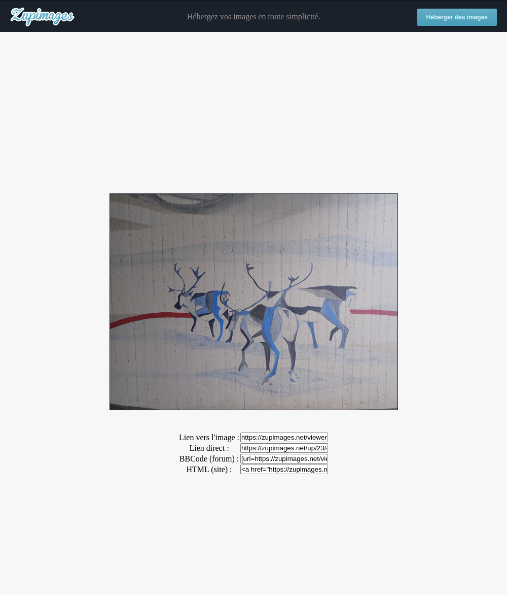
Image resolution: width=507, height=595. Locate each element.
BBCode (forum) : (209, 458)
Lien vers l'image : (209, 437)
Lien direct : (209, 448)
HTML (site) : (209, 469)
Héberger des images (457, 17)
